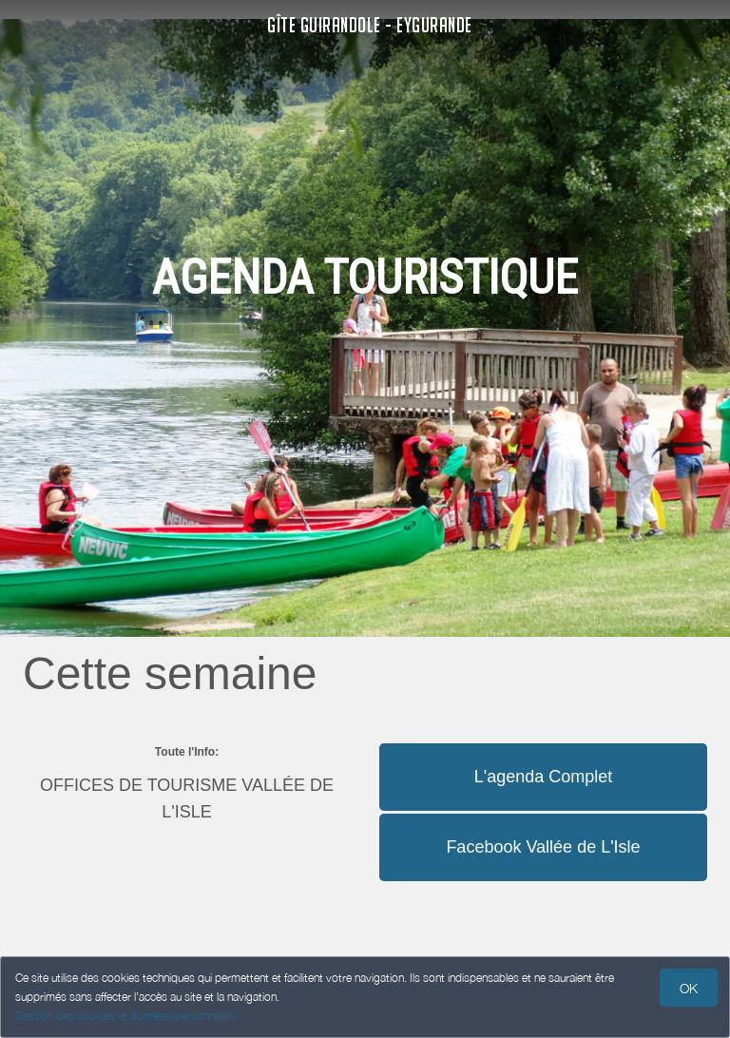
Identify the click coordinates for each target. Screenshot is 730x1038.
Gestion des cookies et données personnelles (125, 1016)
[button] (543, 741)
